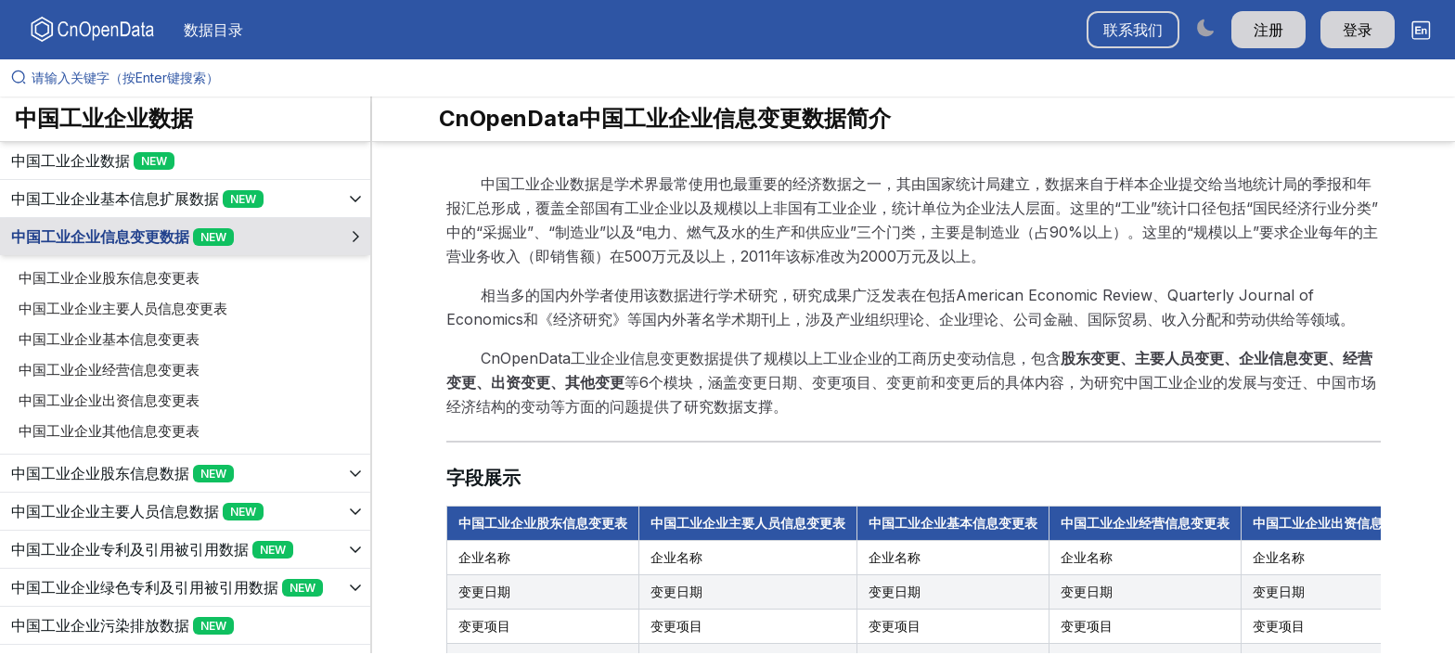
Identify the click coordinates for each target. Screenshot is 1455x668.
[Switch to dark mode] (1205, 27)
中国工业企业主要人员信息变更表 (123, 308)
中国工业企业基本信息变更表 (109, 339)
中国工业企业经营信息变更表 (109, 370)
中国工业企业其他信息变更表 (109, 431)
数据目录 (213, 29)
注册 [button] (1268, 29)
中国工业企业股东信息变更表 (109, 278)
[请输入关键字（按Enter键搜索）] (735, 78)
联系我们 (1133, 29)
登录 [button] (1357, 29)
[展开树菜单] (185, 160)
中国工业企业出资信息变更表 (109, 400)
